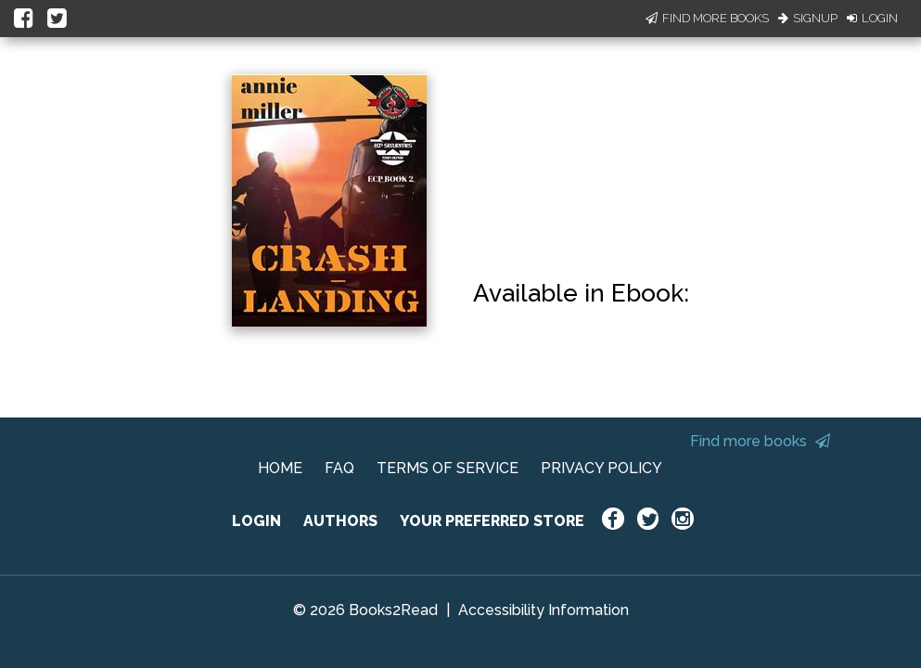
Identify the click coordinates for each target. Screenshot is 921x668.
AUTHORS (340, 521)
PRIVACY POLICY (601, 468)
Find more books (760, 441)
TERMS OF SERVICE (447, 468)
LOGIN (256, 521)
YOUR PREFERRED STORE (492, 521)
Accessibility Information (543, 610)
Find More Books (707, 18)
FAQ (339, 468)
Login (872, 18)
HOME (280, 468)
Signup (808, 18)
